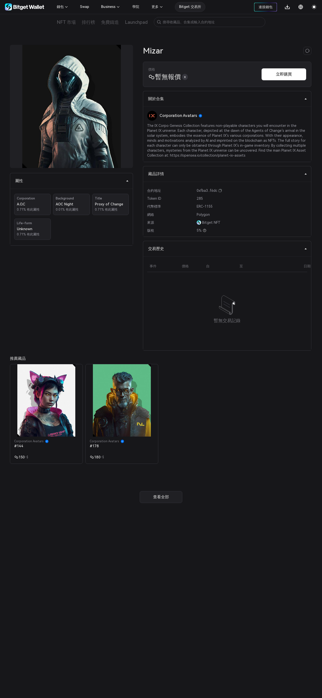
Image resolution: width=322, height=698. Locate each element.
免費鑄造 (110, 22)
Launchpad (136, 22)
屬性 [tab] (72, 180)
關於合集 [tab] (227, 98)
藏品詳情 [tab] (227, 173)
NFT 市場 (66, 22)
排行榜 (88, 22)
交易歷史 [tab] (227, 248)
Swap (84, 7)
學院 (135, 7)
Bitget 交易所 (190, 7)
